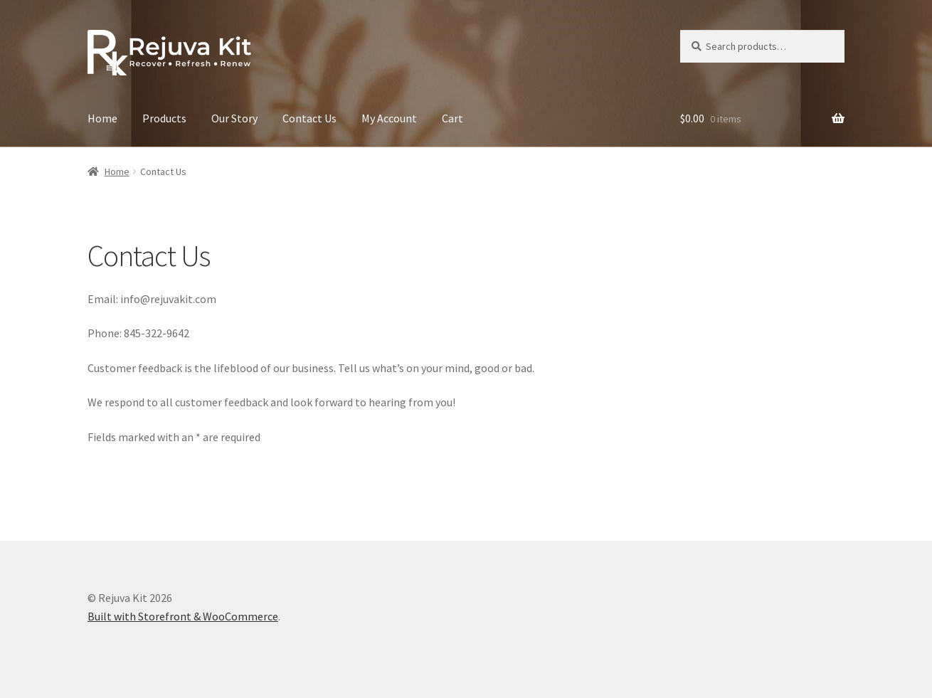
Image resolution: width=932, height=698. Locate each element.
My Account (389, 118)
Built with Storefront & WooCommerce (183, 616)
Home (102, 118)
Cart (452, 118)
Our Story (234, 118)
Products (164, 118)
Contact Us (309, 118)
